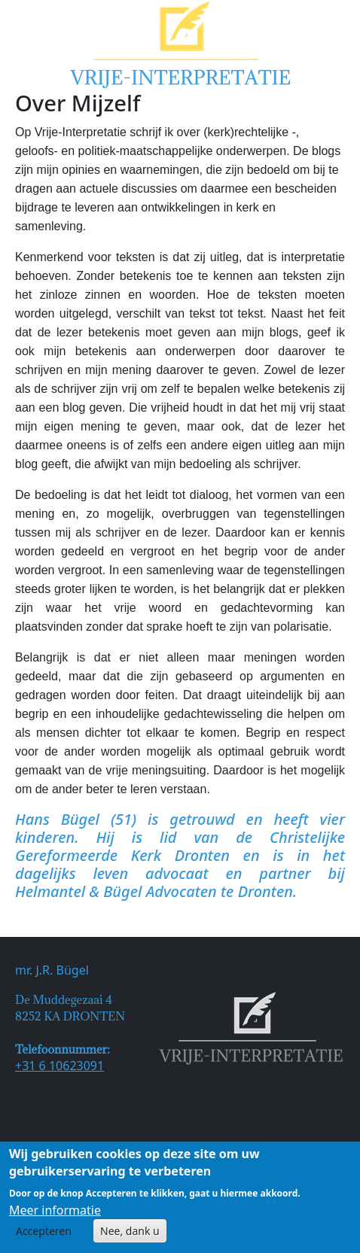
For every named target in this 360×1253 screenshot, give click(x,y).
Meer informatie (55, 1214)
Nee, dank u (130, 1235)
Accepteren (44, 1235)
